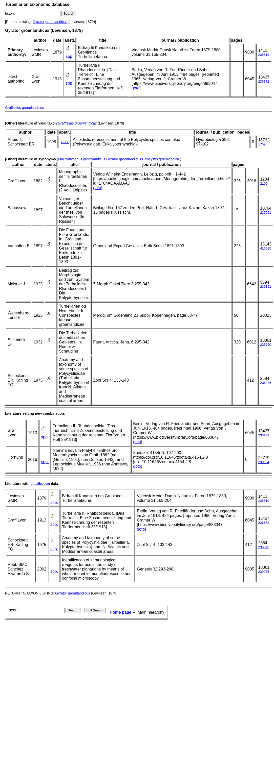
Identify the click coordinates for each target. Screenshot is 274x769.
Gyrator (39, 22)
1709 (261, 144)
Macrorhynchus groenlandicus (81, 159)
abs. (65, 142)
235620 (265, 344)
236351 (265, 286)
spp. (69, 56)
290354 (263, 462)
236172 (263, 81)
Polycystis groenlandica (160, 159)
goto (135, 88)
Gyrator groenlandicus (123, 159)
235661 (265, 212)
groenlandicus (57, 22)
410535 (265, 248)
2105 (263, 183)
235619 (263, 55)
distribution (40, 484)
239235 (263, 572)
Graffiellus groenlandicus (24, 108)
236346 (265, 383)
